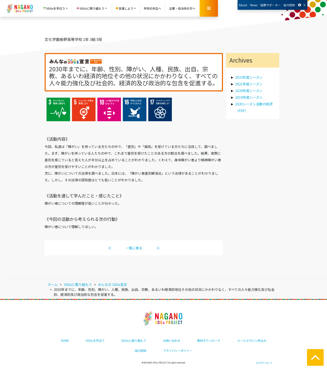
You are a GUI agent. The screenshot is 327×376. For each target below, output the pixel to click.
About (243, 5)
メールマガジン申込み (251, 340)
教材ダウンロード (208, 340)
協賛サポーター (270, 5)
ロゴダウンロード (264, 362)
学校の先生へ (152, 8)
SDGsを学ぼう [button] (54, 8)
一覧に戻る (134, 247)
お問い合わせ (171, 340)
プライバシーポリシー (177, 350)
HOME (65, 340)
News (254, 5)
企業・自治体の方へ (182, 8)
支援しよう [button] (124, 8)
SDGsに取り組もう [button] (90, 8)
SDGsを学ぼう (95, 340)
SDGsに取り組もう (133, 340)
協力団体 (289, 5)
